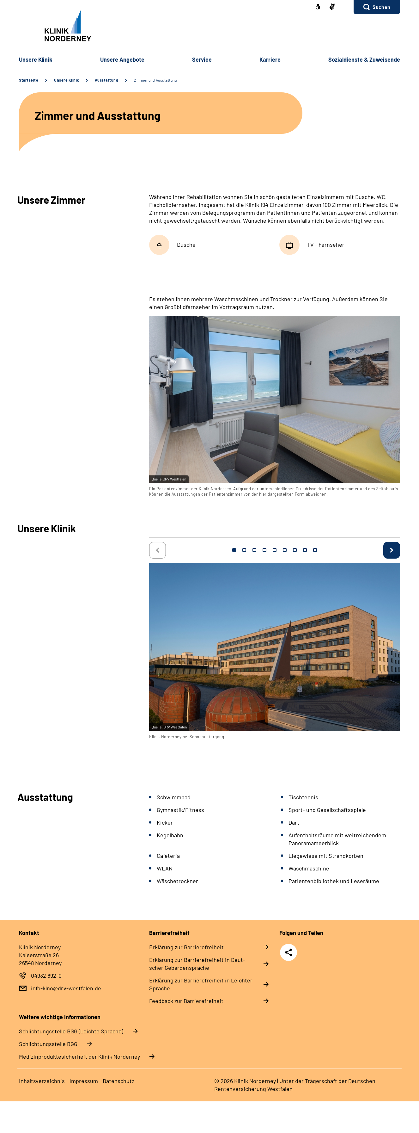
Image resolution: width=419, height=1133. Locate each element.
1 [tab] (234, 550)
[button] (377, 7)
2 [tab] (244, 550)
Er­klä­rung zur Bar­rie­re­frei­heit (186, 947)
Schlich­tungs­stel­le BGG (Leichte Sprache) (71, 1031)
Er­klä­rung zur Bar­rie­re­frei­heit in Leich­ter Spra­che (200, 984)
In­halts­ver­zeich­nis (42, 1080)
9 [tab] (315, 550)
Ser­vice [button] (202, 59)
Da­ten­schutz (118, 1080)
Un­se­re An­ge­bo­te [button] (122, 59)
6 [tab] (284, 550)
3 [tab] (254, 550)
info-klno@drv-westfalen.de (66, 988)
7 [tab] (294, 550)
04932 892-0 (46, 975)
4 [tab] (264, 550)
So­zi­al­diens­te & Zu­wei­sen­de (364, 59)
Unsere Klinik (66, 80)
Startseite (28, 80)
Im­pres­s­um (84, 1080)
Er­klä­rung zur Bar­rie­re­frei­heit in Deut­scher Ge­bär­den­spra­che (197, 963)
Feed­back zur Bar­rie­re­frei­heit (186, 1000)
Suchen (381, 7)
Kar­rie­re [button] (270, 59)
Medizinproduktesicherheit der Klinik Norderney (79, 1056)
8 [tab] (304, 550)
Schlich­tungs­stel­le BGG (48, 1043)
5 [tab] (274, 550)
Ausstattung (106, 80)
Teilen (288, 952)
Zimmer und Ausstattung (155, 80)
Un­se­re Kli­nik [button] (35, 59)
